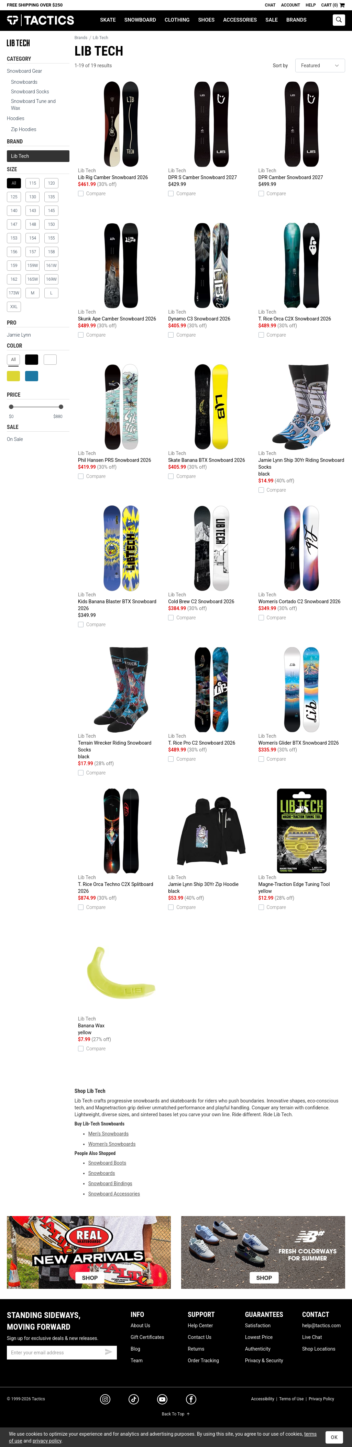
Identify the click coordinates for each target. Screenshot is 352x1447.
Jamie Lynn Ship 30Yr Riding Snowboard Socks (301, 420)
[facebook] (191, 1400)
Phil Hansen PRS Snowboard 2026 (121, 413)
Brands (296, 20)
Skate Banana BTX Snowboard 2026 (211, 413)
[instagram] (105, 1400)
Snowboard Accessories (114, 1194)
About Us (140, 1325)
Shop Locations (319, 1349)
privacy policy (47, 1441)
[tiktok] (134, 1400)
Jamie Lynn (19, 335)
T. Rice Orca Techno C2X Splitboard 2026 (121, 841)
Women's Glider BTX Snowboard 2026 (301, 696)
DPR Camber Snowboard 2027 (301, 130)
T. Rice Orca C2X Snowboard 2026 (301, 272)
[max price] (61, 417)
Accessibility (262, 1399)
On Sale (15, 439)
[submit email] (108, 1351)
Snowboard (140, 20)
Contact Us (199, 1337)
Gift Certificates (147, 1337)
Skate (108, 20)
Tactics (40, 20)
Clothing (177, 20)
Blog (135, 1349)
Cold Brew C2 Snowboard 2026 (211, 554)
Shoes (206, 20)
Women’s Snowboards (112, 1144)
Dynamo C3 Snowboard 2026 (211, 272)
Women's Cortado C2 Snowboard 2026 (301, 554)
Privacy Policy (321, 1399)
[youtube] (162, 1400)
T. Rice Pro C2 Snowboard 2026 (211, 696)
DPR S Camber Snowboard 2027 (211, 130)
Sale (271, 20)
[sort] (320, 65)
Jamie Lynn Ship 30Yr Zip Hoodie (211, 841)
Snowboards (24, 82)
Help (311, 5)
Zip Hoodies (23, 129)
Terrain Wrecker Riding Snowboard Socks (121, 703)
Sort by (280, 65)
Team (137, 1360)
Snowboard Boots (107, 1163)
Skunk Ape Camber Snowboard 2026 (121, 272)
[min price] (16, 417)
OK (334, 1437)
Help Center (200, 1325)
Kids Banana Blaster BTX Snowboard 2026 (121, 558)
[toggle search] (339, 20)
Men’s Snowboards (108, 1133)
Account (290, 5)
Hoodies (15, 118)
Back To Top (176, 1414)
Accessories (240, 20)
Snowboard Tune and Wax (33, 104)
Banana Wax (121, 983)
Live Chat (312, 1337)
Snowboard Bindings (110, 1183)
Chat (270, 5)
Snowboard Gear (24, 71)
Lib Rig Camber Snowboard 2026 (121, 130)
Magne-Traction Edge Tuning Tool (301, 841)
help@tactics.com (321, 1325)
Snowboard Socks (30, 91)
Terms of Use (291, 1399)
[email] (62, 1353)
